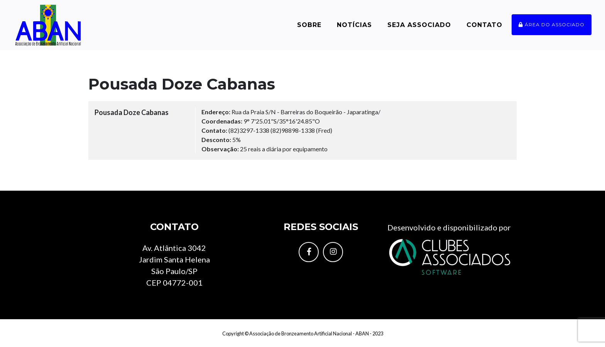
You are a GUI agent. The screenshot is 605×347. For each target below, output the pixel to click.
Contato (484, 25)
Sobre (309, 25)
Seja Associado (419, 25)
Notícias (354, 25)
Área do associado (552, 24)
